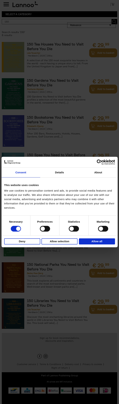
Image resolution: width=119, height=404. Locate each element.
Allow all (97, 241)
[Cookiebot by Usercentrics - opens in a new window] (99, 162)
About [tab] (98, 172)
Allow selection (59, 241)
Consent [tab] (20, 172)
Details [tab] (59, 172)
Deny (22, 241)
